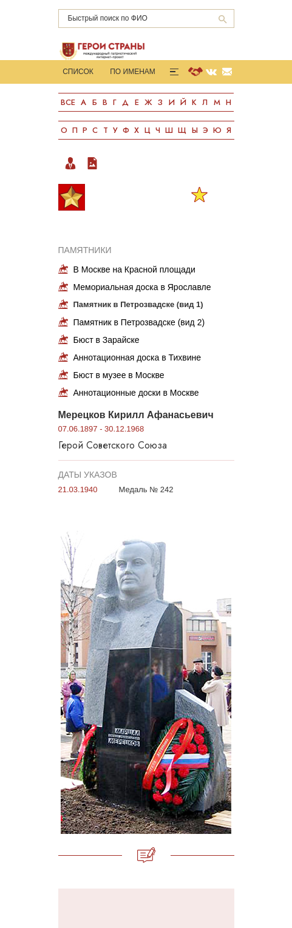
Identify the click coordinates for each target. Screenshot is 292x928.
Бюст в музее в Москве (119, 375)
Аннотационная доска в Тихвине (137, 357)
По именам (132, 71)
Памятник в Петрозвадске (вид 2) (139, 322)
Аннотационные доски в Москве (136, 393)
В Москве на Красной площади (134, 269)
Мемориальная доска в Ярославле (142, 287)
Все (68, 102)
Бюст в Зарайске (106, 340)
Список (78, 71)
